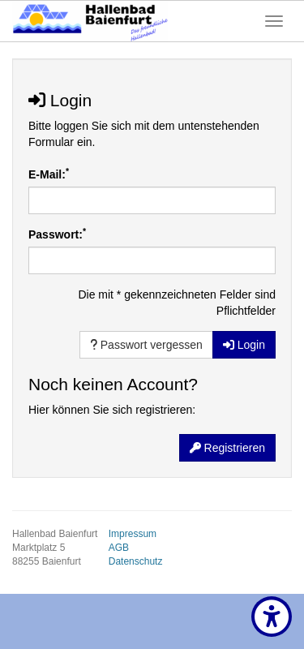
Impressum (132, 533)
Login (244, 344)
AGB (119, 547)
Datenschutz (136, 561)
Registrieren (227, 447)
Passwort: (57, 233)
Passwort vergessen (146, 344)
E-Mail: (48, 173)
